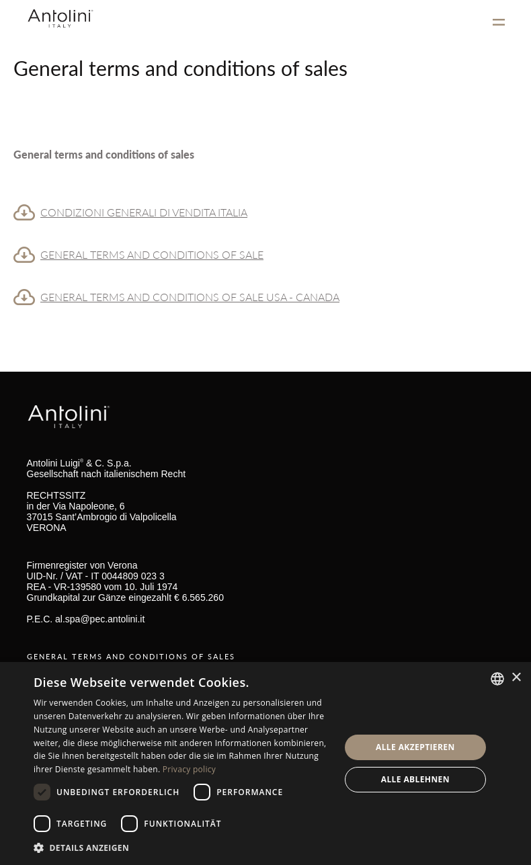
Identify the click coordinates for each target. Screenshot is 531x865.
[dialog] (265, 763)
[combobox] (497, 679)
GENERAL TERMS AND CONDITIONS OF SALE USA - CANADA (189, 296)
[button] (182, 847)
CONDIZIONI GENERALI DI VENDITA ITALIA (143, 212)
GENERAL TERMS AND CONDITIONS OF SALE (151, 254)
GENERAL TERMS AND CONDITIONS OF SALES (131, 656)
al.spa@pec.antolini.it (100, 619)
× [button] (516, 678)
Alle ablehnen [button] (415, 779)
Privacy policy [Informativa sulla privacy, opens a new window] (189, 769)
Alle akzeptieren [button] (415, 747)
